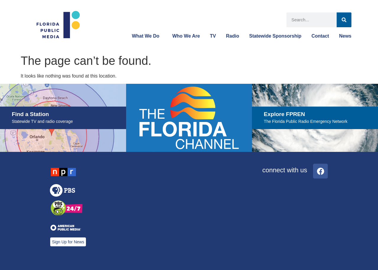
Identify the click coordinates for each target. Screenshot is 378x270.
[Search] (344, 19)
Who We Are (186, 35)
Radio (232, 35)
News (345, 35)
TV (213, 35)
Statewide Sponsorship (275, 35)
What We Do (147, 36)
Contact (320, 35)
